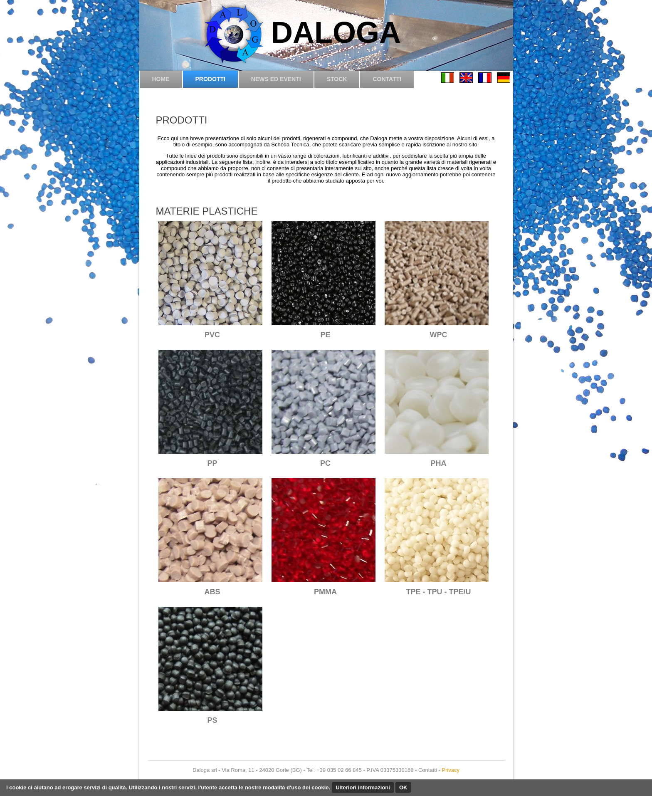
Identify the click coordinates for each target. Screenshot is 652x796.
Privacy (450, 770)
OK (403, 787)
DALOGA (336, 32)
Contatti (387, 79)
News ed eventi (276, 79)
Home (161, 79)
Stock (337, 79)
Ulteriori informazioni (363, 787)
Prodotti (210, 79)
